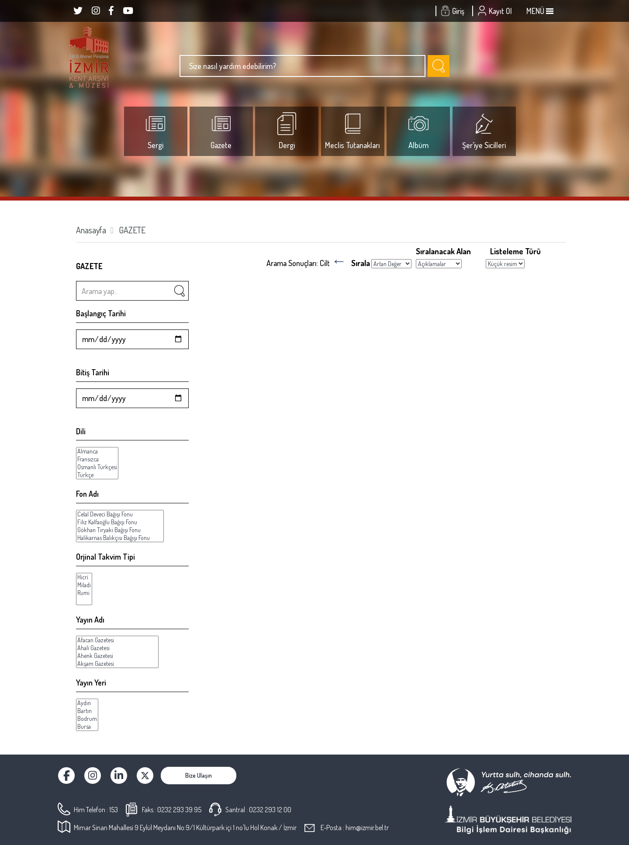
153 (113, 809)
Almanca (97, 451)
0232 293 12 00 (270, 809)
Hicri (84, 577)
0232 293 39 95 (179, 809)
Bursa (87, 727)
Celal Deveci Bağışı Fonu (119, 514)
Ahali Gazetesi (117, 648)
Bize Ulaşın (198, 775)
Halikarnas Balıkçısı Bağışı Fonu (119, 538)
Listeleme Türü (515, 251)
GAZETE (132, 229)
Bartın (87, 711)
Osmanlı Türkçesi (97, 467)
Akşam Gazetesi (117, 664)
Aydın (87, 703)
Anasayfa (91, 229)
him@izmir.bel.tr (367, 827)
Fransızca (97, 459)
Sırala (360, 263)
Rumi (84, 593)
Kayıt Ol (496, 11)
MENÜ (539, 11)
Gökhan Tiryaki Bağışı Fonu (119, 530)
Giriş (453, 11)
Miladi (84, 585)
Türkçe (97, 475)
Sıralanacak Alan (443, 251)
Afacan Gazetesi (117, 640)
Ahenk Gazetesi (117, 656)
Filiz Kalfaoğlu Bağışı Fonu (119, 522)
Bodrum (87, 719)
